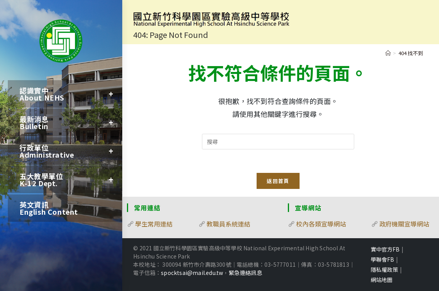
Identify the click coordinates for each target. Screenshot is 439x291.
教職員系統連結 (228, 223)
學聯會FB (382, 259)
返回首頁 (278, 181)
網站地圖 (382, 280)
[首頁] (388, 53)
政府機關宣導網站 (404, 223)
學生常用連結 (154, 223)
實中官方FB (385, 249)
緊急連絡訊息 (245, 273)
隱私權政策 (384, 269)
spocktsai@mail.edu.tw (192, 273)
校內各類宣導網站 (321, 223)
